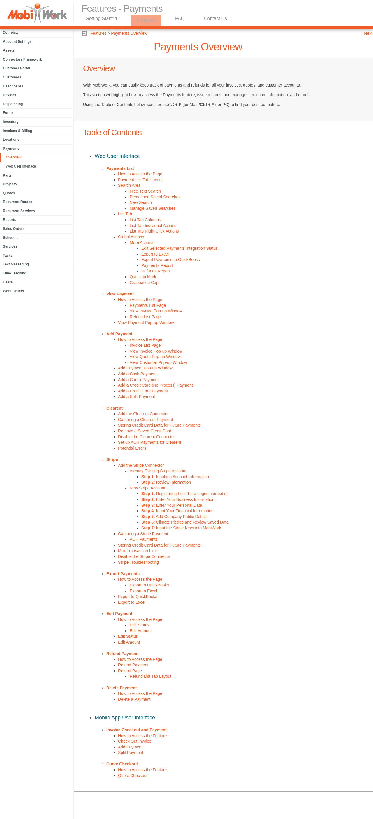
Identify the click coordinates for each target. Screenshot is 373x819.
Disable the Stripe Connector (144, 556)
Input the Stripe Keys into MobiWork (181, 528)
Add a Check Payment (138, 379)
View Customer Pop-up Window (158, 362)
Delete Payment (121, 688)
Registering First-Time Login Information (185, 493)
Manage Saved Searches (152, 208)
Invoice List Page (145, 345)
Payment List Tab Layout (140, 179)
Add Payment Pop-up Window (145, 368)
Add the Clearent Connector (143, 413)
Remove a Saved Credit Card (144, 431)
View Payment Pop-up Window (146, 322)
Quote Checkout (122, 764)
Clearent (114, 408)
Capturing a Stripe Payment (143, 533)
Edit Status (139, 625)
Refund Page (130, 670)
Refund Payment (122, 653)
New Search (141, 202)
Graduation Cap (144, 282)
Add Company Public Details (174, 516)
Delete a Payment (134, 699)
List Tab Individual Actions (153, 225)
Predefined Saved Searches (155, 197)
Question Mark (143, 276)
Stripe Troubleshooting (138, 562)
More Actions (141, 242)
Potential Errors (132, 448)
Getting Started (101, 19)
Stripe (112, 459)
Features (147, 19)
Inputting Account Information (175, 476)
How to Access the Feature (142, 735)
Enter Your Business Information (177, 499)
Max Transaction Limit (138, 550)
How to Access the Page (140, 174)
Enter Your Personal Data (171, 505)
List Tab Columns (145, 219)
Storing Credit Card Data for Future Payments (159, 425)
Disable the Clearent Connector (146, 436)
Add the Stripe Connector (141, 465)
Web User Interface (21, 166)
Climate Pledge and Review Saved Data (185, 522)
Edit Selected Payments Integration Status (179, 248)
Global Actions (131, 237)
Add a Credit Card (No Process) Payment (155, 385)
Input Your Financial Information (177, 510)
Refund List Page (145, 316)
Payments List (120, 168)
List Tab (125, 214)
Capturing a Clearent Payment (145, 419)
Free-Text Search (145, 191)
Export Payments (123, 573)
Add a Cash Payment (137, 373)
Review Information (166, 482)
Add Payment (119, 334)
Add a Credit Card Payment (143, 391)
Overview (13, 157)
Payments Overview (129, 33)
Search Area (129, 185)
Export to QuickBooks (149, 585)
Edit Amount (141, 630)
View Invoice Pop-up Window (156, 311)
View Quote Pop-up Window (155, 356)
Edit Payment (119, 613)
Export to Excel (155, 254)
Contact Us (217, 19)
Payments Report (157, 265)
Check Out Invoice (134, 741)
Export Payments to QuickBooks (170, 259)
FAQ (181, 19)
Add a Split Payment (136, 396)
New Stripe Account (147, 488)
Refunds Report (155, 271)
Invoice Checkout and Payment (136, 730)
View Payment (120, 294)
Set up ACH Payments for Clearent (149, 442)
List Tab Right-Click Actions (154, 231)
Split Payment (130, 752)
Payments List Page (148, 305)
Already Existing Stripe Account (158, 470)
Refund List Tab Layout (150, 676)
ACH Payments (144, 539)
